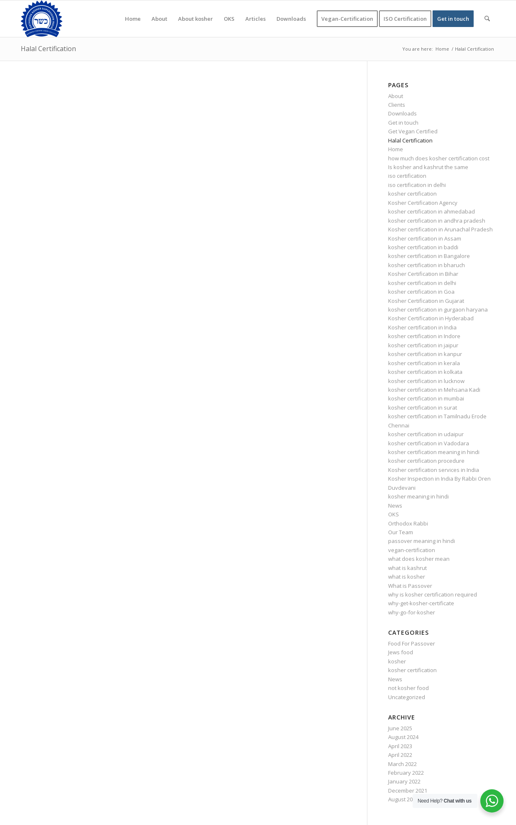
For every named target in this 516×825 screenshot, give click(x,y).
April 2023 (400, 746)
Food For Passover (411, 643)
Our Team (400, 532)
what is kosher (406, 576)
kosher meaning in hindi (418, 496)
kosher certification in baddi (423, 247)
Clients (396, 104)
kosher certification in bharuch (426, 265)
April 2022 (400, 755)
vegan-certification (411, 550)
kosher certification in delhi (422, 283)
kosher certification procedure (426, 460)
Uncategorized (406, 697)
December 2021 (407, 790)
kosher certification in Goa (421, 291)
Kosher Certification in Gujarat (426, 300)
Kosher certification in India (422, 327)
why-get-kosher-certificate (421, 603)
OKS (393, 514)
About (395, 96)
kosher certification (412, 193)
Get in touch (403, 122)
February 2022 (406, 772)
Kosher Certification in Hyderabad (431, 318)
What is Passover (410, 585)
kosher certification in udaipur (426, 434)
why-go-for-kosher (411, 612)
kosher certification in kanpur (425, 354)
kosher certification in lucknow (426, 381)
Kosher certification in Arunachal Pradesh (440, 229)
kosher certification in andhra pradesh (436, 220)
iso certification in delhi (417, 185)
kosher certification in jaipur (423, 345)
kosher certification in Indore (424, 336)
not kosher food (408, 688)
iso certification (407, 175)
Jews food (400, 652)
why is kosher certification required (432, 594)
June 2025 (400, 728)
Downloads (402, 113)
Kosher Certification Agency (422, 202)
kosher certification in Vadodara (428, 443)
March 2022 (402, 764)
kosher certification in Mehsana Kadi (434, 389)
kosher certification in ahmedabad (431, 211)
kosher (397, 661)
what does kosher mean (419, 558)
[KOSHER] (41, 18)
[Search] (487, 18)
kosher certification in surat (422, 407)
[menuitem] (133, 18)
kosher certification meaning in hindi (433, 452)
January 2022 (404, 781)
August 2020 (403, 799)
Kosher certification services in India (433, 470)
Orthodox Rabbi (408, 523)
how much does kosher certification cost (438, 158)
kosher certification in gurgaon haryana (438, 309)
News (395, 505)
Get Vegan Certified (413, 131)
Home (395, 149)
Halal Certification (48, 48)
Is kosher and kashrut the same (428, 167)
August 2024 (403, 737)
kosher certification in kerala (424, 363)
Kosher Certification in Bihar (423, 273)
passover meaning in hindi (421, 541)
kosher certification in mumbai (426, 398)
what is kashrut (407, 568)
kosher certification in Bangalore (429, 256)
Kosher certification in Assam (424, 238)
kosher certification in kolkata (425, 372)
